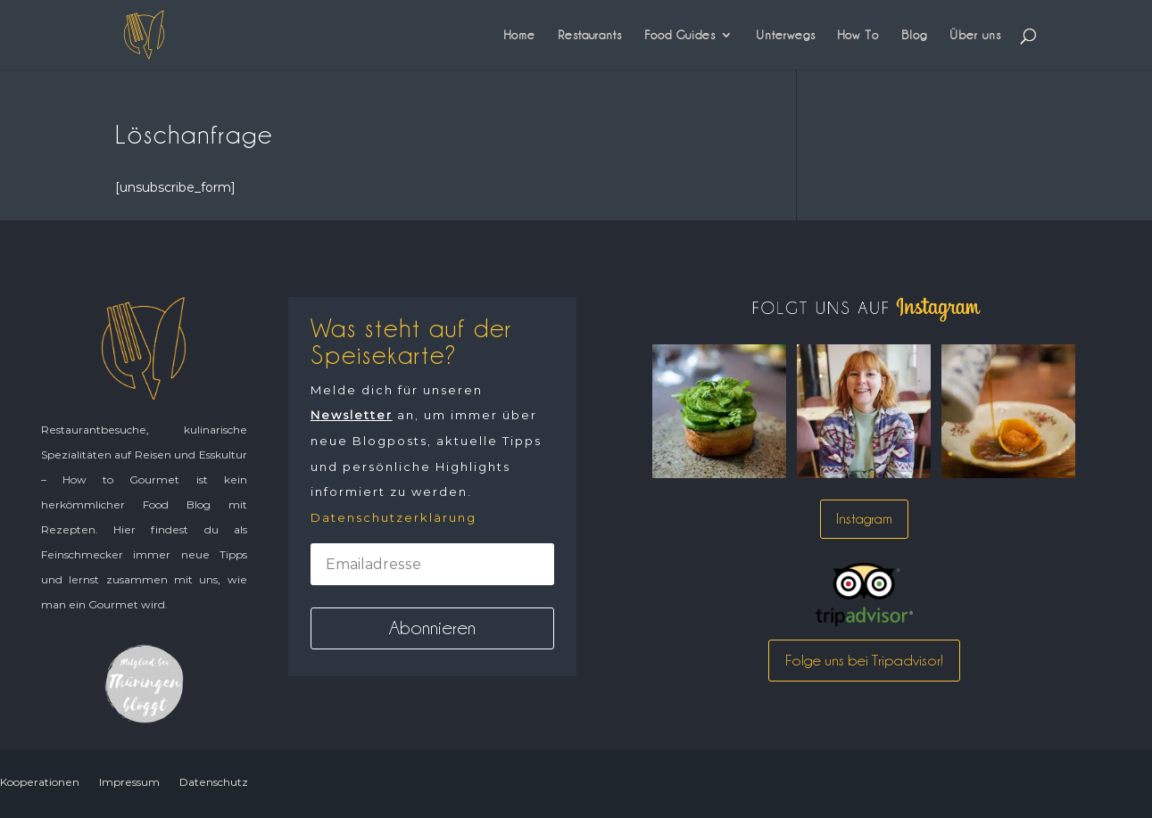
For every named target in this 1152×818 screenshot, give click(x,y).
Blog (914, 35)
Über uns (975, 35)
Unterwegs (786, 35)
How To (858, 35)
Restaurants (590, 35)
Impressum (129, 782)
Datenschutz (213, 782)
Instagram (864, 518)
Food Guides (680, 35)
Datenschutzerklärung (394, 517)
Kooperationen (39, 782)
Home (519, 35)
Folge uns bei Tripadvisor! (864, 660)
